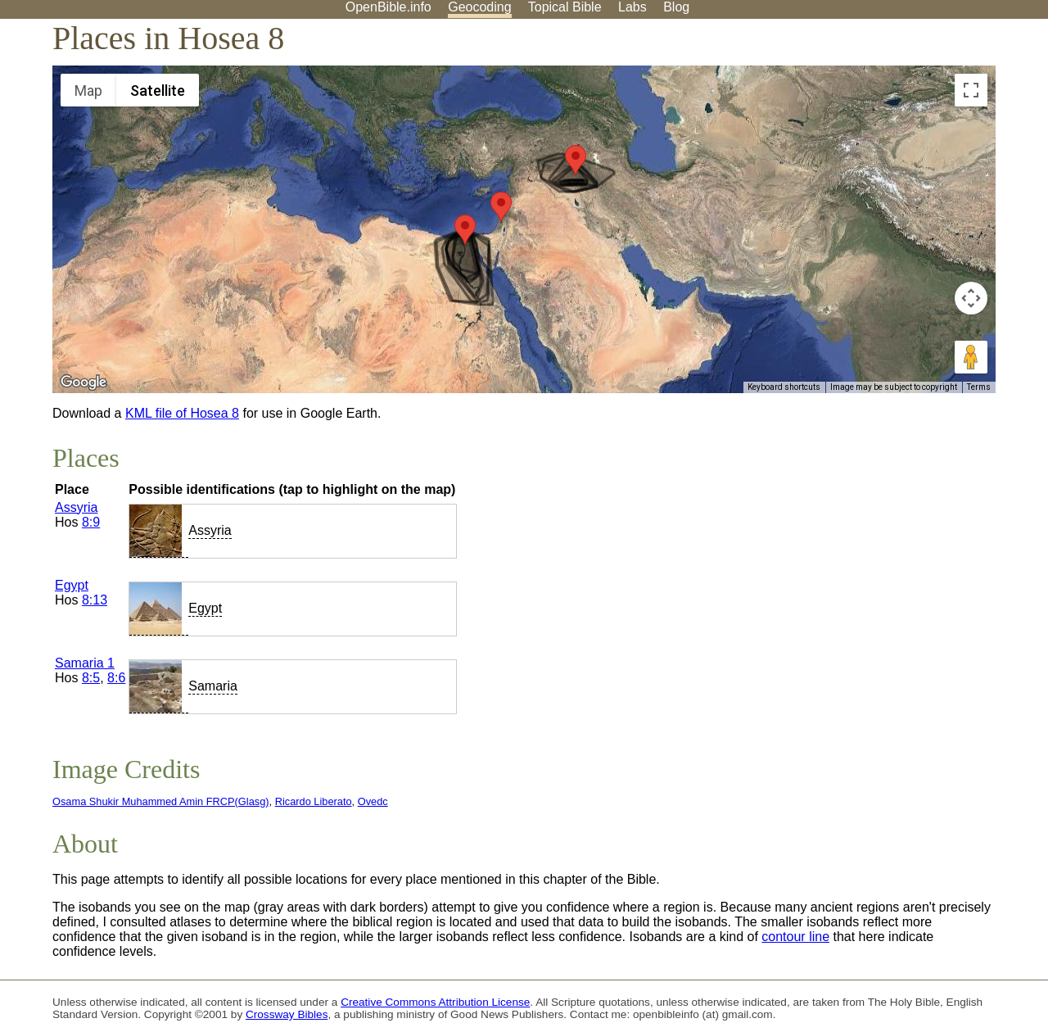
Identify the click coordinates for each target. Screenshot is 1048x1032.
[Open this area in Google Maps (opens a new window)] (83, 382)
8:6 (116, 678)
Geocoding (479, 7)
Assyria (76, 507)
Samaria (212, 686)
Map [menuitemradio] (88, 90)
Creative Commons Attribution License (435, 1002)
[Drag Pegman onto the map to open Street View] (971, 357)
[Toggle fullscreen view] (971, 90)
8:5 (91, 678)
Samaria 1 (85, 663)
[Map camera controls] (971, 298)
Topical (565, 7)
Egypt (71, 585)
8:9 (91, 522)
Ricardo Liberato (313, 801)
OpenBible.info (388, 7)
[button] (465, 230)
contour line (795, 937)
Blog (676, 7)
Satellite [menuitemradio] (157, 90)
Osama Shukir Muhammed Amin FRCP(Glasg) (160, 801)
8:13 (94, 600)
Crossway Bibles (287, 1014)
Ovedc (373, 801)
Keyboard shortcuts (784, 387)
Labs (632, 7)
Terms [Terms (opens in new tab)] (979, 387)
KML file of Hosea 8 (182, 413)
